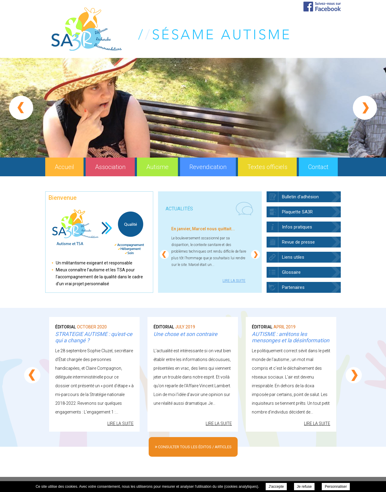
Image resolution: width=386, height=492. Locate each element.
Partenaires (293, 287)
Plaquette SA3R (297, 212)
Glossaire (291, 272)
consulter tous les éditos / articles (193, 446)
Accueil (64, 167)
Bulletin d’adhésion (300, 197)
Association (110, 167)
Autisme (157, 167)
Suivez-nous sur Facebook (322, 6)
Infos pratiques (297, 227)
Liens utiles (293, 257)
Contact (318, 167)
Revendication (207, 167)
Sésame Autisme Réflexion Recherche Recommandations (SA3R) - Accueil (170, 29)
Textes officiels (267, 167)
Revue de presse (298, 242)
